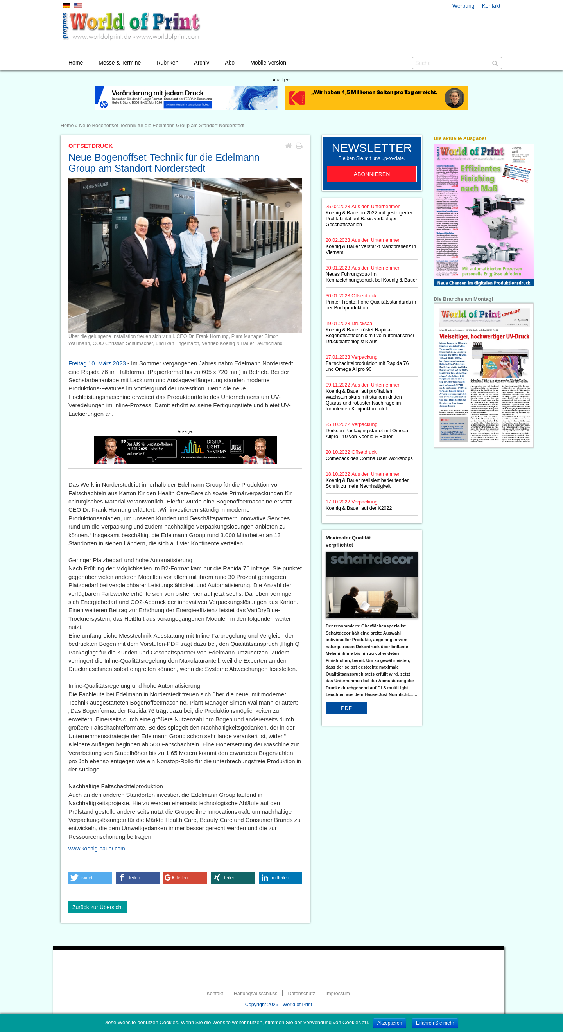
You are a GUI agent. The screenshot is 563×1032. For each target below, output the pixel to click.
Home (75, 62)
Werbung (463, 6)
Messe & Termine (120, 62)
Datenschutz (301, 993)
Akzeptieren (389, 1023)
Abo (230, 62)
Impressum (338, 993)
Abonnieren (372, 174)
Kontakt (491, 6)
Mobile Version (268, 62)
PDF (346, 708)
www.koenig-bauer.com (96, 848)
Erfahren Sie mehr (435, 1023)
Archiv (201, 62)
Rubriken (167, 62)
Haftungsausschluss (256, 993)
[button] (90, 878)
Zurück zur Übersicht (97, 907)
